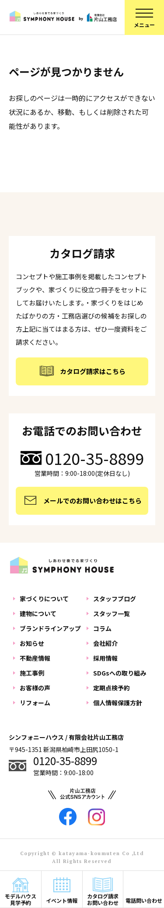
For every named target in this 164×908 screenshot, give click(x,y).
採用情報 (105, 658)
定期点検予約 (111, 687)
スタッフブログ (114, 598)
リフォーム (35, 702)
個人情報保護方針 (117, 702)
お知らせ (32, 643)
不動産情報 (35, 658)
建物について (38, 613)
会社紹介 (105, 643)
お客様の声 (35, 687)
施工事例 (32, 673)
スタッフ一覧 (111, 613)
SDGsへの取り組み (119, 673)
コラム (102, 628)
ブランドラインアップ (50, 628)
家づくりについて (44, 598)
